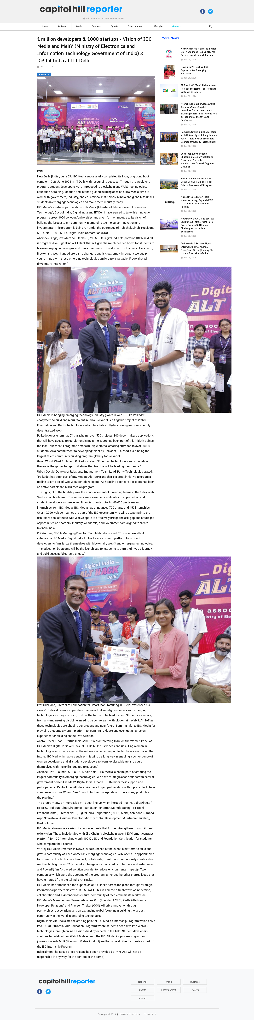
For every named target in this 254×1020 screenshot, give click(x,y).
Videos (142, 998)
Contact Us (150, 1014)
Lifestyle (195, 990)
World (169, 982)
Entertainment (168, 990)
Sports (142, 990)
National (142, 982)
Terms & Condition (130, 1014)
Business (195, 982)
